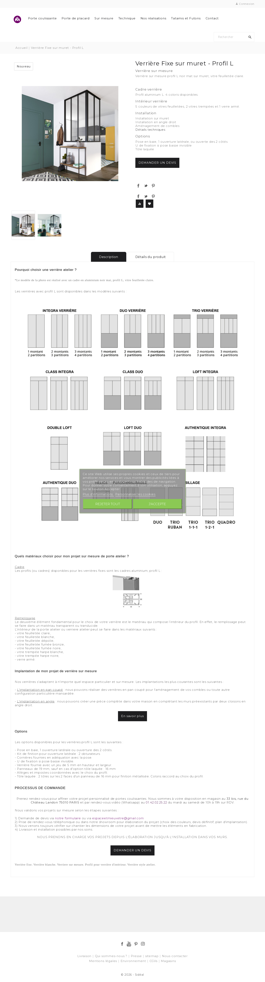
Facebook (122, 944)
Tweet (146, 186)
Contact (212, 18)
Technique (127, 18)
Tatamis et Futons (186, 18)
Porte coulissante (42, 18)
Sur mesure (104, 18)
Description (108, 257)
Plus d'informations (98, 494)
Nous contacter (175, 956)
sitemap (152, 956)
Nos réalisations (153, 18)
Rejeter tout (107, 504)
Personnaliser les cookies (135, 494)
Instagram (143, 944)
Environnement (134, 961)
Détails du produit (150, 257)
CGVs (154, 961)
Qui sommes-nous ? (111, 956)
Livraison (84, 956)
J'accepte (157, 504)
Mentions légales (103, 961)
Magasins (168, 961)
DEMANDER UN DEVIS (132, 850)
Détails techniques (150, 129)
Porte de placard (76, 18)
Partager (138, 186)
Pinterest (153, 186)
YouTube (129, 944)
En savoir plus (132, 716)
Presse (137, 956)
